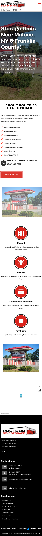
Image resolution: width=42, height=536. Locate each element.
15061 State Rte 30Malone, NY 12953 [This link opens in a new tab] (15, 467)
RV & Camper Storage (9, 506)
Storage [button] (18, 135)
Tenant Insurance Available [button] (12, 147)
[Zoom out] (39, 384)
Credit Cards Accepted (21, 302)
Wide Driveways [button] (8, 151)
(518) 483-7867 (15, 10)
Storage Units (6, 500)
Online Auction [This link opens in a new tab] (7, 516)
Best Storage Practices (10, 519)
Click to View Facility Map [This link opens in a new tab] (17, 488)
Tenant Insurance (8, 513)
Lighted (21, 272)
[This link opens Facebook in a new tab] (4, 451)
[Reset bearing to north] (39, 386)
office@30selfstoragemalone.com (20, 479)
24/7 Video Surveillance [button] (10, 139)
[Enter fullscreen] (39, 390)
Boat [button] (12, 135)
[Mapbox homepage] (5, 414)
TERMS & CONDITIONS (8, 528)
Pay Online (21, 331)
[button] (21, 396)
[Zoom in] (39, 381)
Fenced (21, 243)
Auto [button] (7, 135)
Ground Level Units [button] (9, 131)
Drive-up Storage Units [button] (10, 127)
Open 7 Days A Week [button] (9, 155)
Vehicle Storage (7, 503)
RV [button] (3, 135)
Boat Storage (6, 509)
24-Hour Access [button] (8, 143)
